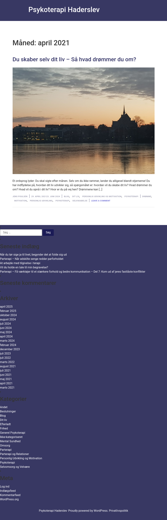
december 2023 (10, 349)
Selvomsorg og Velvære (15, 466)
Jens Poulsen (20, 196)
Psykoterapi (131, 196)
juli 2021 (5, 370)
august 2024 (8, 319)
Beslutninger (8, 411)
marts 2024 (7, 340)
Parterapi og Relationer (14, 454)
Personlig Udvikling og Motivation (102, 196)
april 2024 (6, 336)
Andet (3, 407)
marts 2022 (7, 362)
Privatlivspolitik (118, 510)
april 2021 (6, 383)
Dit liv (75, 196)
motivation (20, 201)
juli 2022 (5, 357)
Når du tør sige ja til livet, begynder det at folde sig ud (33, 254)
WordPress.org (9, 499)
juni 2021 (6, 375)
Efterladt (5, 424)
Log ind (4, 486)
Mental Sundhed (10, 441)
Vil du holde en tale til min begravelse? (24, 267)
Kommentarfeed (10, 495)
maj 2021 (6, 379)
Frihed (4, 428)
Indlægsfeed (8, 490)
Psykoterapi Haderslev (64, 10)
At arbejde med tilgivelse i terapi (20, 263)
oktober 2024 (8, 315)
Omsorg (5, 445)
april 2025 (6, 306)
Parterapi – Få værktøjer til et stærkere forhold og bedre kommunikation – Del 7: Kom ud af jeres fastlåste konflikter (72, 271)
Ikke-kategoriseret (11, 437)
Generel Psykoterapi (12, 432)
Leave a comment (100, 201)
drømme (146, 196)
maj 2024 (6, 332)
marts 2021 (7, 387)
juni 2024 (6, 328)
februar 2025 (8, 311)
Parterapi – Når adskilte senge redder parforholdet (31, 259)
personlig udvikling (41, 201)
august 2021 (8, 366)
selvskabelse (79, 201)
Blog (66, 196)
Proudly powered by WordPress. (88, 510)
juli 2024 (5, 323)
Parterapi (6, 449)
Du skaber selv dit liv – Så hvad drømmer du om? (74, 59)
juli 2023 (5, 353)
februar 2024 (8, 345)
